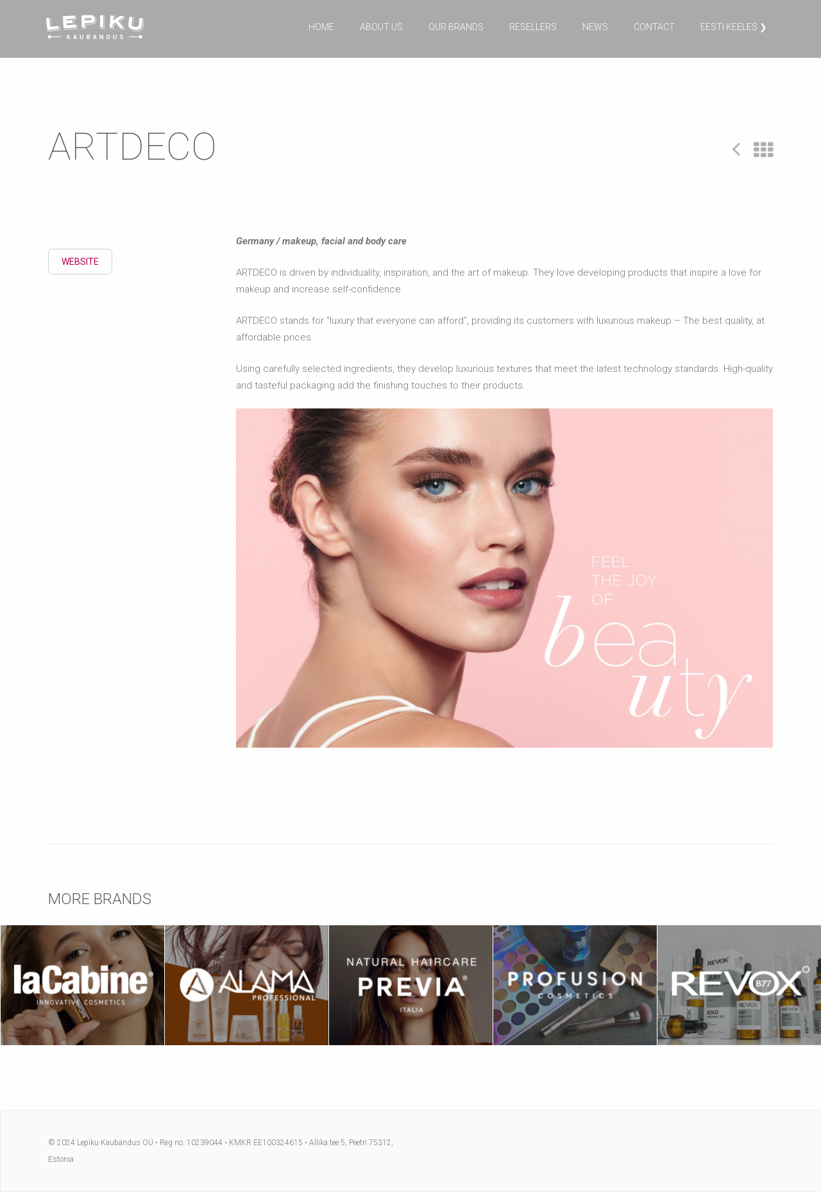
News (595, 27)
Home (321, 27)
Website (80, 261)
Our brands (456, 27)
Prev (736, 148)
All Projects (763, 150)
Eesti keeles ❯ (733, 27)
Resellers (533, 27)
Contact (654, 27)
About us (381, 27)
